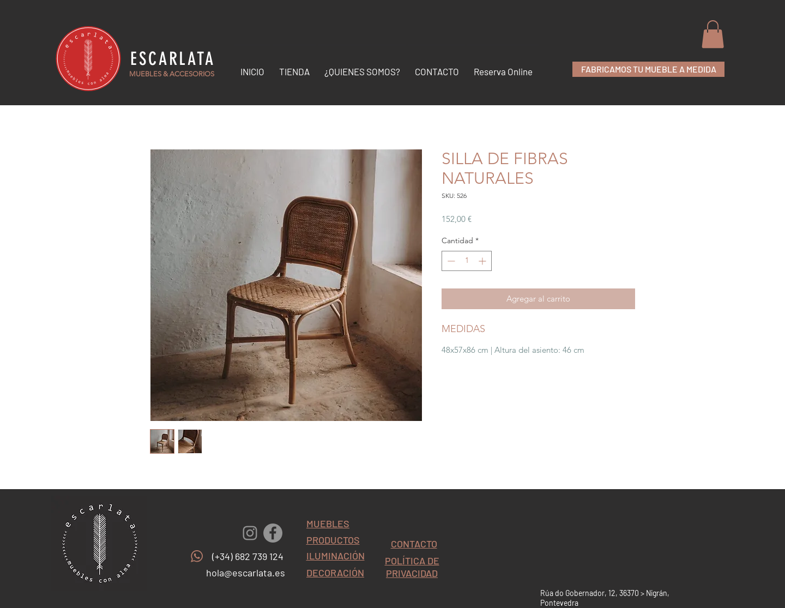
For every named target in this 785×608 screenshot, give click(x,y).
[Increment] (483, 260)
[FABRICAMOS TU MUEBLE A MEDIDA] (648, 69)
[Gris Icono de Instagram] (249, 533)
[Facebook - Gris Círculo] (272, 533)
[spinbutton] (466, 260)
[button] (712, 34)
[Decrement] (450, 260)
